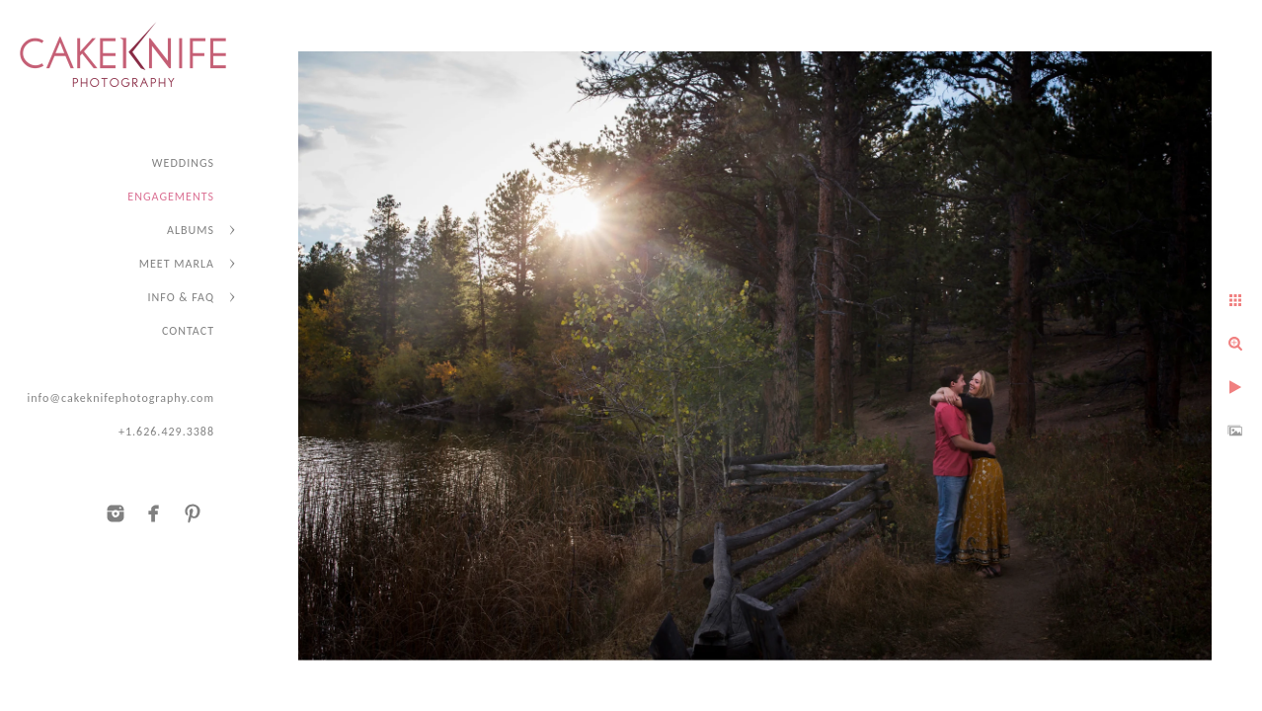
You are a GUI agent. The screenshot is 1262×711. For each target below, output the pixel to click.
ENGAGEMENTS (170, 196)
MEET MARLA (176, 264)
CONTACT (188, 331)
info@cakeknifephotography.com (120, 398)
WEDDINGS (183, 163)
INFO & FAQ (181, 297)
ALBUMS (190, 230)
